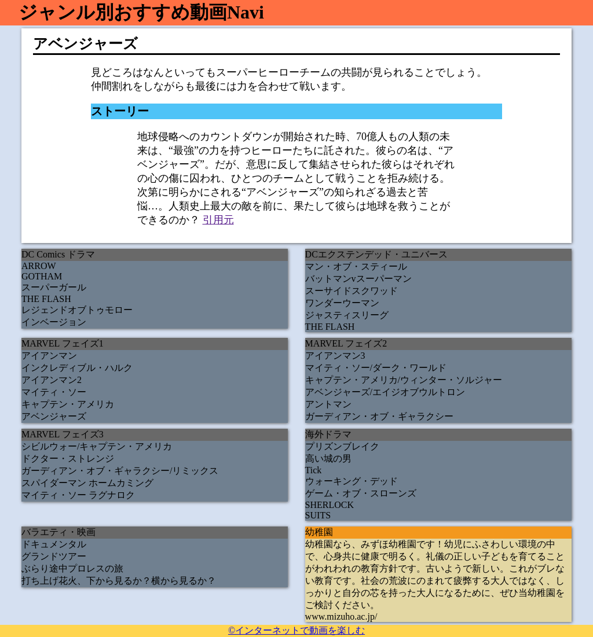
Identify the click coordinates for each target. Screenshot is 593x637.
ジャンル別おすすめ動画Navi (141, 12)
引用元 (218, 220)
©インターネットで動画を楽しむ (296, 630)
